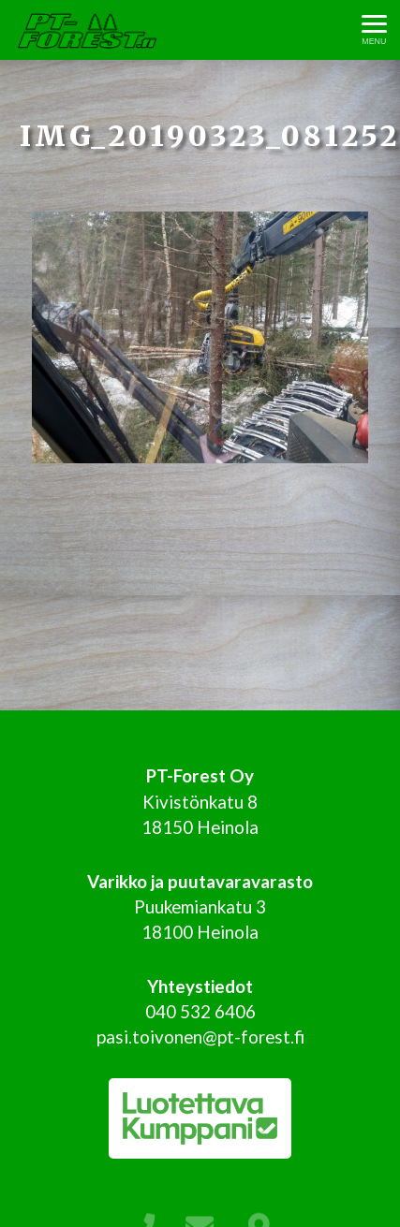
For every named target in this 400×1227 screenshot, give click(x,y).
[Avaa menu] (374, 30)
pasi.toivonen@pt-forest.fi (200, 1036)
